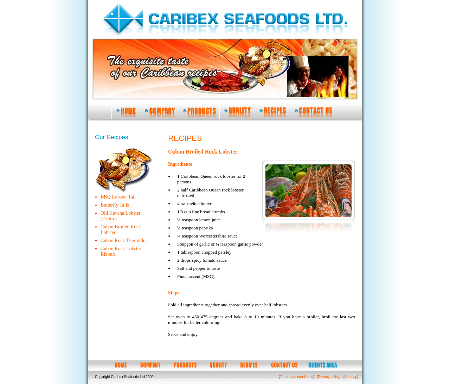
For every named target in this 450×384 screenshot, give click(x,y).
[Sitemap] (350, 377)
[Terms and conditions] (296, 377)
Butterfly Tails (115, 205)
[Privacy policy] (329, 377)
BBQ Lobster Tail (118, 197)
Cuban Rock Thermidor (124, 240)
